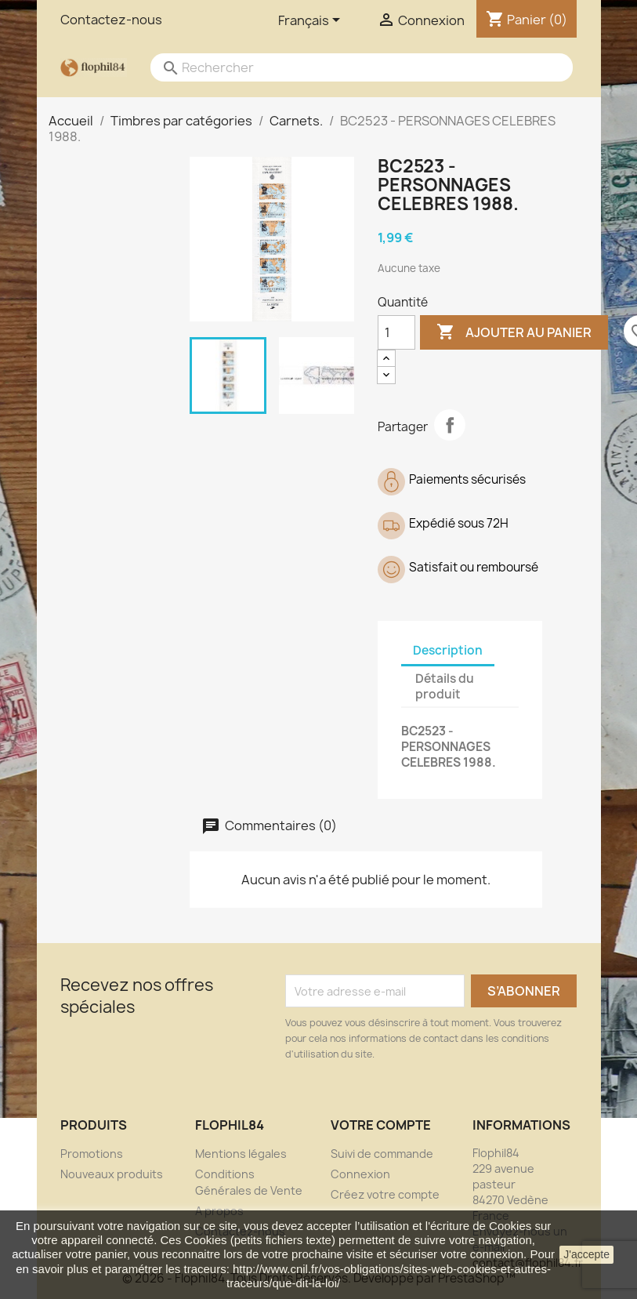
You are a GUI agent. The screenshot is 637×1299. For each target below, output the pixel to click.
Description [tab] (448, 650)
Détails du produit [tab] (444, 686)
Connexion (360, 1174)
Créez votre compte (385, 1194)
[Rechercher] (346, 67)
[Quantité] (396, 332)
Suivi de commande (382, 1153)
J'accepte (586, 1254)
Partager (449, 425)
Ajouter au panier (514, 332)
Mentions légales (241, 1153)
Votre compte (381, 1125)
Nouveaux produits (111, 1174)
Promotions (91, 1153)
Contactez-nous (111, 19)
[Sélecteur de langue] (312, 21)
